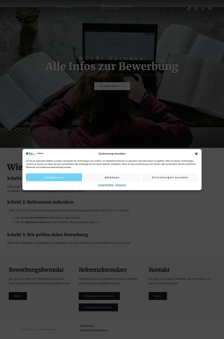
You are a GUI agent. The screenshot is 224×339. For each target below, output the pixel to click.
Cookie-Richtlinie (106, 185)
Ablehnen (112, 177)
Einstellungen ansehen (170, 177)
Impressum (120, 185)
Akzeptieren (54, 177)
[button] (196, 154)
